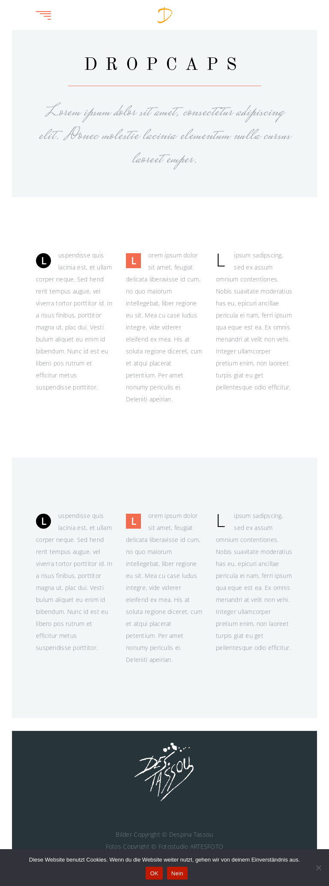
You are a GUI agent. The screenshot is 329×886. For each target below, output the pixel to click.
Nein (177, 873)
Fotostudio (173, 846)
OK (154, 873)
